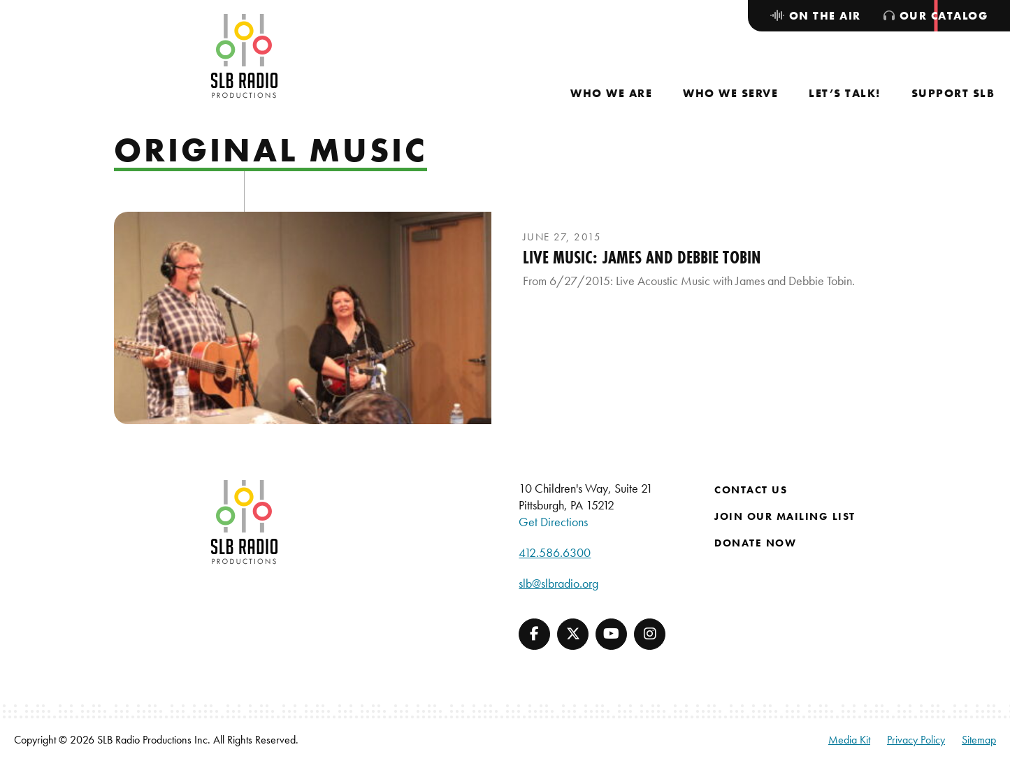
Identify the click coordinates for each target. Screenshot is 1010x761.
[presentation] (302, 318)
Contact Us (750, 490)
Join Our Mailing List (785, 516)
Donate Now (755, 543)
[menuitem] (611, 93)
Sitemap (979, 739)
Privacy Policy (916, 739)
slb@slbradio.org (558, 583)
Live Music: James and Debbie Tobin (641, 257)
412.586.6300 (555, 552)
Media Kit (849, 739)
